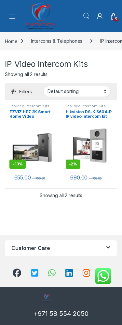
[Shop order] (77, 91)
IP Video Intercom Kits (29, 106)
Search (86, 16)
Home (11, 41)
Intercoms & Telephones (56, 41)
